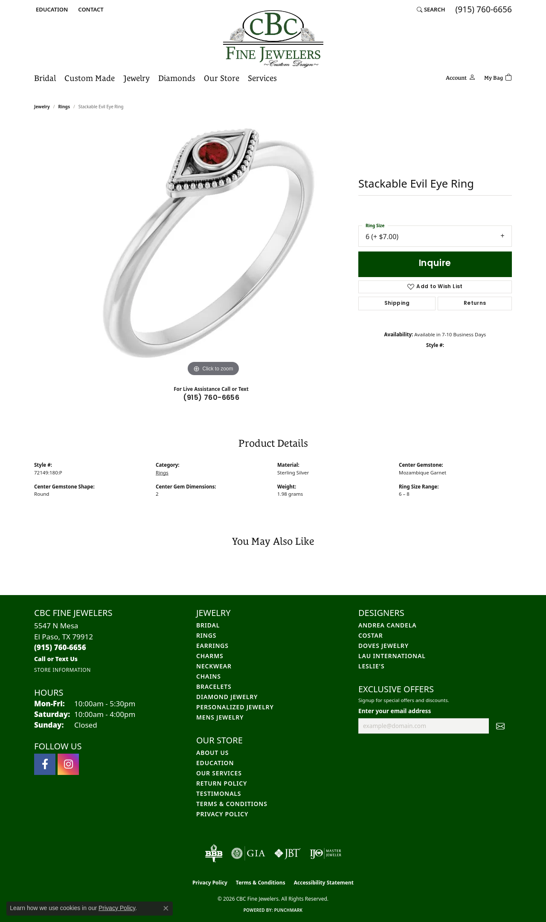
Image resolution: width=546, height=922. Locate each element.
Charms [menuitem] (209, 656)
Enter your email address (394, 711)
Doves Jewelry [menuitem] (383, 646)
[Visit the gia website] (248, 853)
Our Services (219, 773)
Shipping (397, 303)
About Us (212, 753)
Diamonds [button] (176, 78)
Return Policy (221, 783)
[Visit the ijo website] (326, 853)
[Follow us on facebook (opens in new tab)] (44, 764)
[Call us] (56, 659)
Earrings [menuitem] (212, 646)
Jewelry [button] (136, 78)
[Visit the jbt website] (287, 853)
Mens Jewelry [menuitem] (220, 717)
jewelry (42, 107)
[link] (89, 9)
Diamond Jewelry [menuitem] (227, 697)
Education (215, 763)
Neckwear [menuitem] (214, 666)
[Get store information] (62, 669)
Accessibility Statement (324, 882)
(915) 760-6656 (211, 398)
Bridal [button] (45, 78)
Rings (64, 107)
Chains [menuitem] (208, 676)
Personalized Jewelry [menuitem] (235, 707)
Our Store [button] (221, 78)
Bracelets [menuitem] (213, 686)
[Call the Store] (60, 647)
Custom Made (89, 78)
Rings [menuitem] (206, 635)
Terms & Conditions (231, 804)
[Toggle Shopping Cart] (498, 76)
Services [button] (262, 78)
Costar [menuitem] (370, 635)
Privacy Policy (222, 814)
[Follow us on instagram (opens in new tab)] (68, 764)
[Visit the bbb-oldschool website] (214, 853)
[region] (213, 251)
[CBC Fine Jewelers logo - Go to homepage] (273, 39)
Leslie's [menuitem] (371, 666)
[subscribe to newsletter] (500, 726)
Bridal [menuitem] (208, 625)
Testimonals (218, 793)
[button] (51, 9)
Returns (475, 303)
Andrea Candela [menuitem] (387, 625)
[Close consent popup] (165, 908)
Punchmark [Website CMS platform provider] (288, 910)
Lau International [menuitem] (392, 656)
